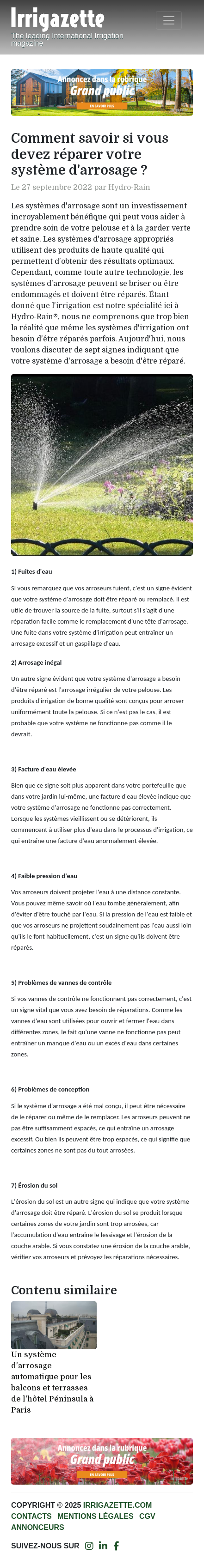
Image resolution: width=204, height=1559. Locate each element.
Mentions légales (95, 1516)
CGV (147, 1516)
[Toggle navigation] (169, 20)
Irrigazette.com (117, 1505)
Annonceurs (37, 1527)
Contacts (31, 1516)
